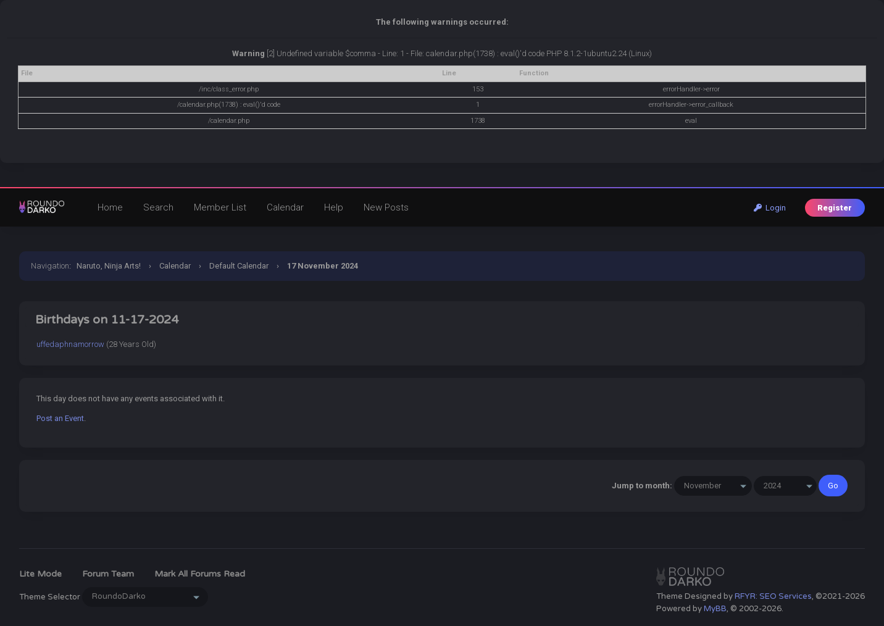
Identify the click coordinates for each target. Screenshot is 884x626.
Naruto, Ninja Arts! (109, 265)
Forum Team (108, 574)
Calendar (285, 207)
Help (333, 207)
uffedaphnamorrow (70, 344)
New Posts (386, 207)
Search (158, 207)
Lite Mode (40, 574)
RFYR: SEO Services (773, 596)
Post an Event (60, 418)
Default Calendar (239, 265)
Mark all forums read (199, 574)
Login (770, 207)
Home (110, 207)
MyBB (715, 609)
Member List (220, 207)
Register (834, 207)
